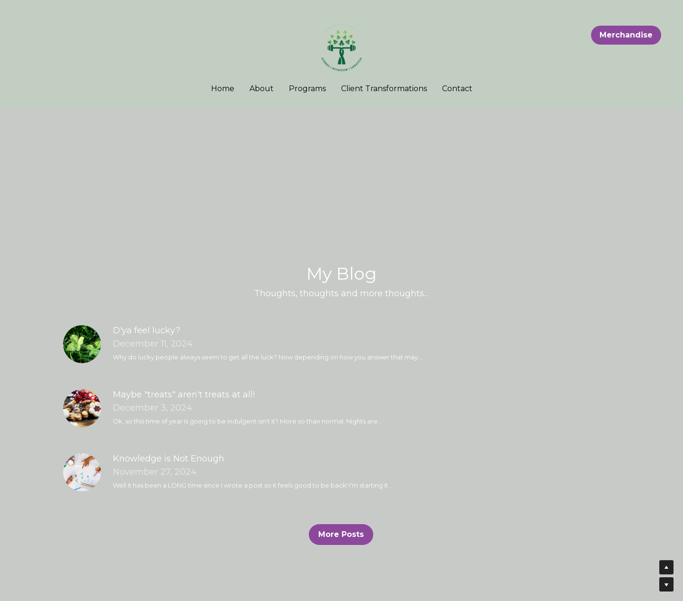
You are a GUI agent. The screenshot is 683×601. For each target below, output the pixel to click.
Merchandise (626, 34)
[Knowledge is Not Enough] (82, 472)
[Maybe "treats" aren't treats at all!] (82, 408)
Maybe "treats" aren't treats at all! (184, 394)
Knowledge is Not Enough (168, 458)
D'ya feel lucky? (146, 330)
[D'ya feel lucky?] (82, 344)
